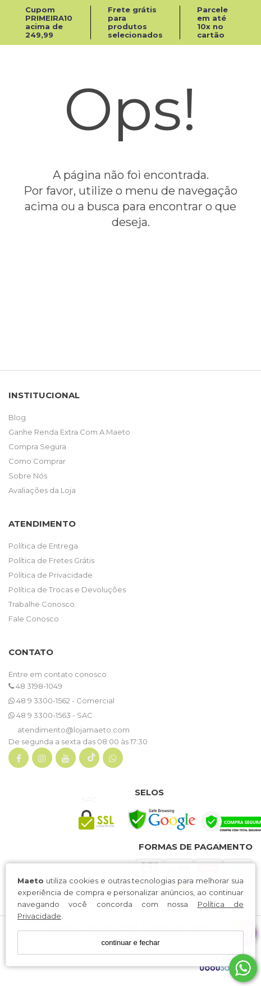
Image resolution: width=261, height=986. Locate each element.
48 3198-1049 (35, 685)
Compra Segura (37, 446)
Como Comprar (37, 461)
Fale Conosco (33, 618)
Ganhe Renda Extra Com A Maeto (69, 431)
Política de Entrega (43, 545)
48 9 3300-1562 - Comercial (61, 700)
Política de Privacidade (50, 574)
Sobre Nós (27, 475)
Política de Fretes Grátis (51, 560)
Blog (17, 417)
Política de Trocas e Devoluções (67, 589)
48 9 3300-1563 (40, 715)
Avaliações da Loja (42, 490)
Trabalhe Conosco (41, 604)
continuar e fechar (130, 942)
